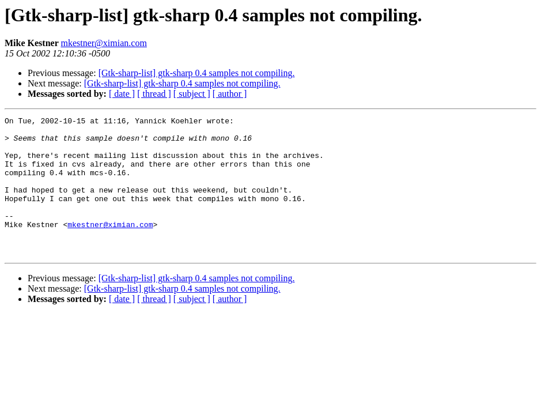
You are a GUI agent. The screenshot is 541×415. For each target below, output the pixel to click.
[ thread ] (154, 94)
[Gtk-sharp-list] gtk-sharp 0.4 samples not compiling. (197, 73)
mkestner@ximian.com (103, 43)
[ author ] (230, 94)
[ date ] (122, 94)
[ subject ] (191, 94)
